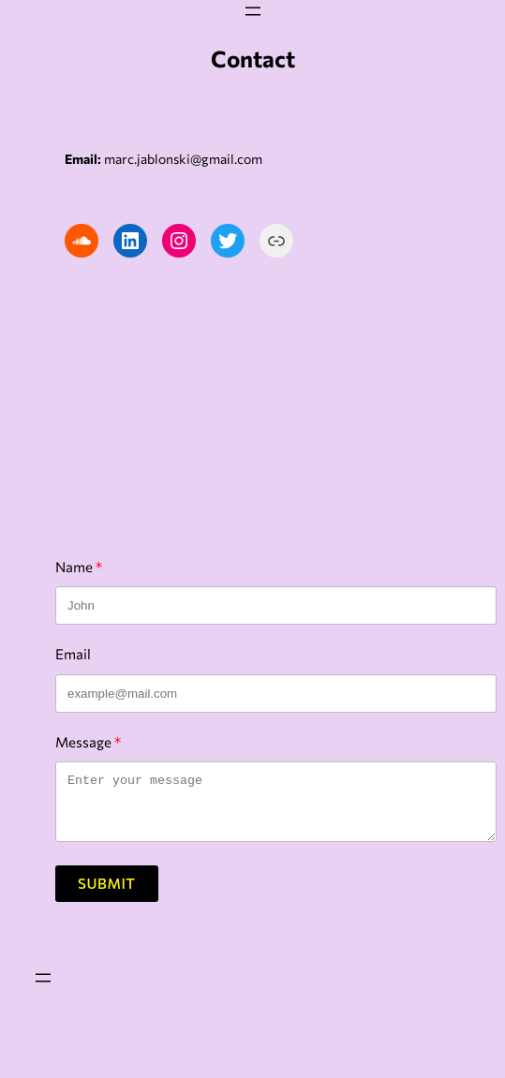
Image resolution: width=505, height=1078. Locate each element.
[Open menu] (253, 11)
